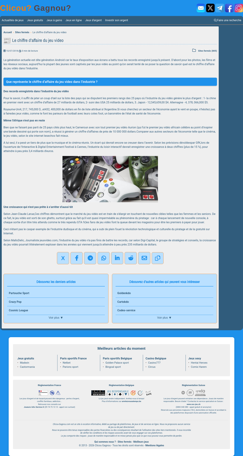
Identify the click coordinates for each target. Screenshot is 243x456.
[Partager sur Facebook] (76, 258)
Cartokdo (123, 301)
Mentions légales (154, 445)
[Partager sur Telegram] (90, 258)
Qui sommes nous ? (105, 441)
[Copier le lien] (158, 258)
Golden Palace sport (117, 362)
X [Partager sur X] (63, 258)
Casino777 (154, 362)
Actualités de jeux (13, 20)
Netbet (66, 362)
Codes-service (126, 310)
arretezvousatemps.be (131, 401)
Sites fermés (125, 441)
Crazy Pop (15, 301)
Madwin (24, 362)
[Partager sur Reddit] (131, 258)
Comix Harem (199, 366)
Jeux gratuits (35, 20)
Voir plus (56, 318)
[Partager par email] (144, 258)
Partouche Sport (19, 293)
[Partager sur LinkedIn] (117, 258)
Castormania (27, 366)
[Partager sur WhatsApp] (104, 258)
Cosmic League (18, 310)
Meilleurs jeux (141, 441)
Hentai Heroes (199, 362)
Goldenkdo (124, 293)
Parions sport (70, 366)
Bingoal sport (113, 366)
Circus (152, 366)
